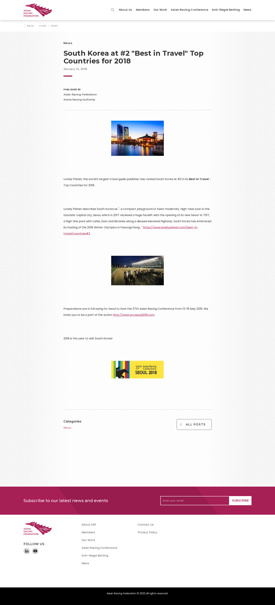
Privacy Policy (147, 532)
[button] (125, 10)
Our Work (160, 10)
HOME (42, 26)
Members (143, 10)
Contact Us (146, 525)
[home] (39, 10)
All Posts (196, 424)
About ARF (89, 525)
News (247, 10)
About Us (125, 10)
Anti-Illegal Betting (226, 10)
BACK (30, 26)
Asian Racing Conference (189, 10)
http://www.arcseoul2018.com (134, 315)
